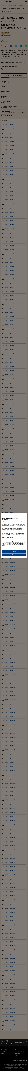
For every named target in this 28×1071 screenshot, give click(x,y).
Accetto (14, 554)
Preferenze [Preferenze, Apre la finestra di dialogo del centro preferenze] (14, 551)
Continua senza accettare (21, 514)
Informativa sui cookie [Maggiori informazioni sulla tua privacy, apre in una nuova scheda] (9, 537)
